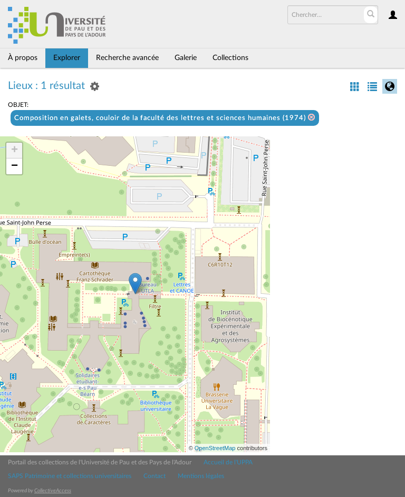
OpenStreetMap (215, 448)
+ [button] (14, 150)
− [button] (14, 166)
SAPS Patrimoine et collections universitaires (69, 476)
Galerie (186, 58)
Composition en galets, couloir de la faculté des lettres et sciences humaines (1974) (164, 118)
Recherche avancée (127, 58)
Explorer (66, 58)
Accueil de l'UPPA (228, 462)
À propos (22, 58)
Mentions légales (201, 476)
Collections (230, 58)
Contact (154, 476)
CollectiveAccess (52, 490)
